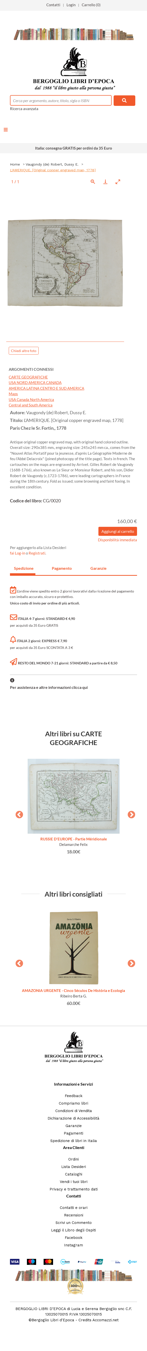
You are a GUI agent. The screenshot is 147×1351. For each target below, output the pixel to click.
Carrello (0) (91, 4)
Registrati (37, 553)
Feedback (73, 1096)
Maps (13, 393)
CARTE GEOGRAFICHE (28, 377)
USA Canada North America (31, 399)
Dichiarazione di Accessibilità (73, 1118)
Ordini (73, 1159)
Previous (17, 813)
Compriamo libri (73, 1103)
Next (129, 813)
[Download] (105, 182)
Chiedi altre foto (23, 351)
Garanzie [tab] (98, 568)
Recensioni (73, 1215)
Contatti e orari (73, 1207)
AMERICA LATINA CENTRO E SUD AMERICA (46, 388)
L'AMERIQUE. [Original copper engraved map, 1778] (53, 170)
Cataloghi (73, 1174)
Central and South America (31, 405)
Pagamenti (73, 1133)
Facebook (73, 1237)
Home (15, 164)
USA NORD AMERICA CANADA (35, 382)
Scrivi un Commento (74, 1222)
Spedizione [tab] (24, 568)
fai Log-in (18, 553)
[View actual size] (93, 182)
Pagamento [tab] (62, 568)
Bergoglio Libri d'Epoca (53, 1320)
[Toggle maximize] (118, 182)
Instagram (73, 1245)
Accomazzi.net (105, 1320)
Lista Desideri (73, 1166)
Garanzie (74, 1126)
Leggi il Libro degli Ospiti (73, 1230)
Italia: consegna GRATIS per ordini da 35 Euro (73, 148)
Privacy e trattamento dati (74, 1189)
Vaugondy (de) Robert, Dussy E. (52, 164)
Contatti (53, 4)
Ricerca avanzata (24, 108)
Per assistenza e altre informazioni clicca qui (49, 687)
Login (71, 4)
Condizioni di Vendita (73, 1111)
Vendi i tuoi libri (73, 1181)
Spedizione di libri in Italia (73, 1141)
